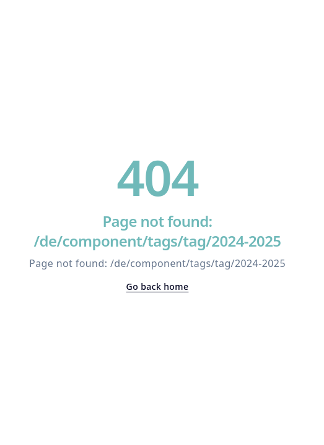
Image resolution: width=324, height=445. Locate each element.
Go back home (157, 286)
